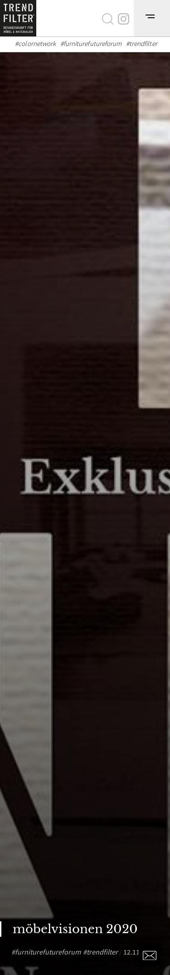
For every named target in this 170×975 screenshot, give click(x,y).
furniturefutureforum (48, 951)
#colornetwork (35, 43)
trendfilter (102, 951)
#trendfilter (141, 43)
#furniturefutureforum (90, 43)
